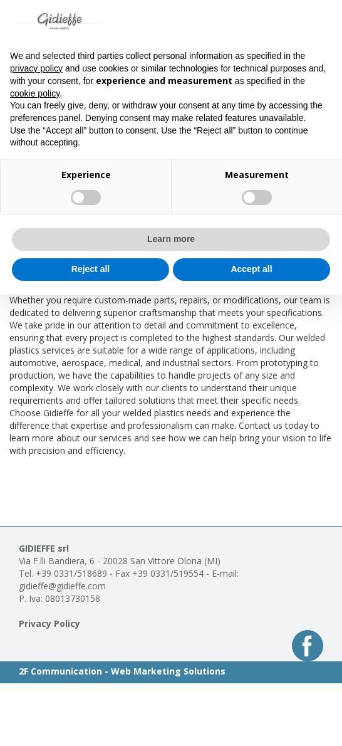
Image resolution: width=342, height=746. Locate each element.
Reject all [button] (90, 269)
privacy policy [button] (36, 68)
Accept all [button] (251, 269)
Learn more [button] (171, 239)
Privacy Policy (49, 623)
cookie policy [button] (35, 93)
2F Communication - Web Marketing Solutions (122, 671)
